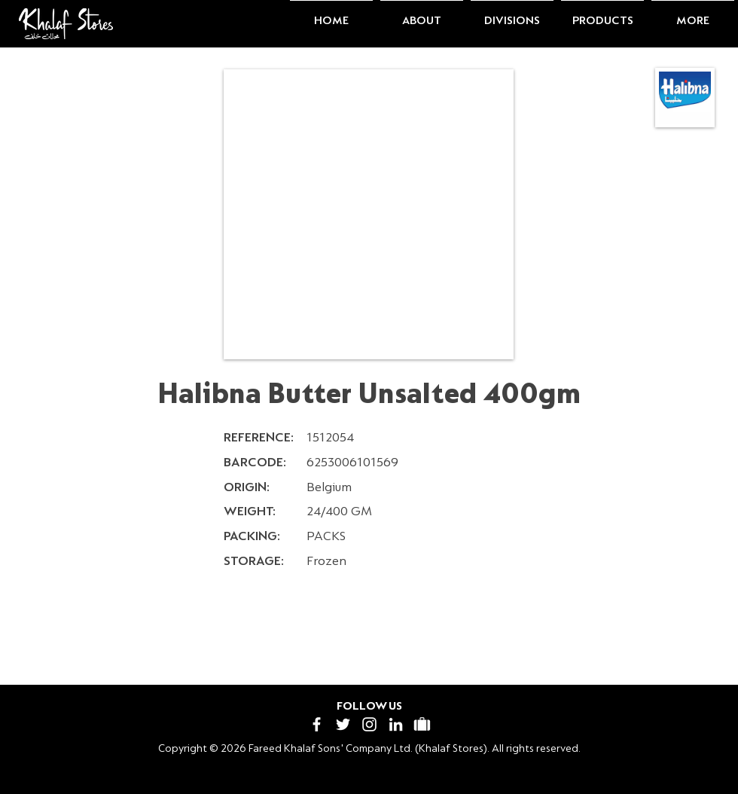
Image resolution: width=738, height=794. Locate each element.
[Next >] (607, 637)
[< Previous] (144, 637)
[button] (422, 14)
